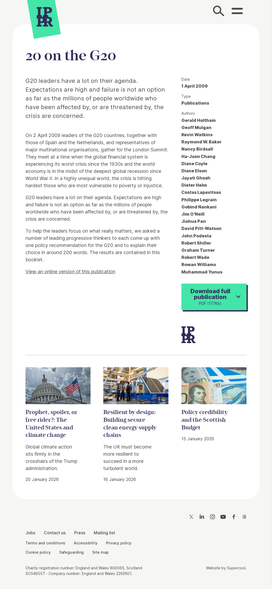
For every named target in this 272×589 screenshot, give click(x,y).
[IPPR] (45, 17)
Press (79, 532)
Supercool (236, 568)
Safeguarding (71, 552)
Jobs (30, 532)
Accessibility (85, 543)
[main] (136, 257)
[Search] (219, 12)
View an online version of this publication (70, 271)
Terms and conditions (45, 543)
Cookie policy (38, 552)
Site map (100, 552)
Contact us (55, 532)
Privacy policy (118, 543)
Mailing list (104, 532)
